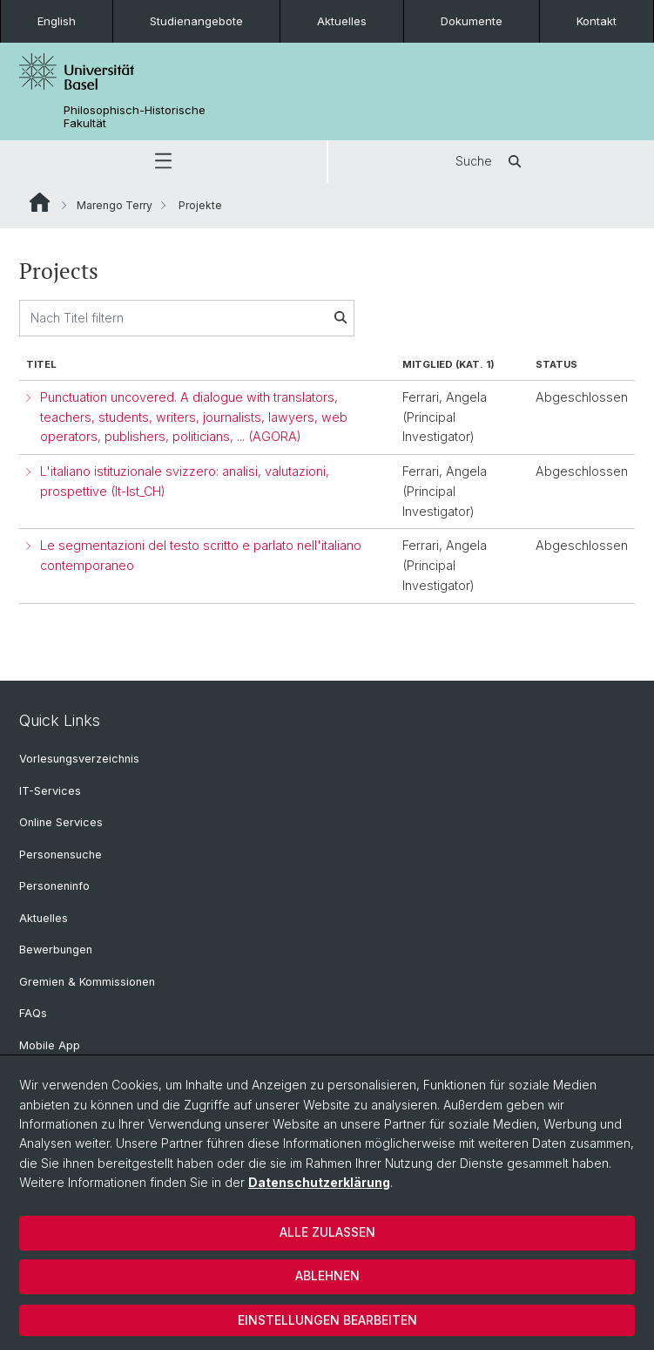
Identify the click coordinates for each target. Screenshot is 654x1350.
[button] (163, 161)
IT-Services (50, 790)
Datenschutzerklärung (319, 1182)
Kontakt (596, 21)
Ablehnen (327, 1275)
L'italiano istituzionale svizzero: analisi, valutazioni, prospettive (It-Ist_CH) (184, 481)
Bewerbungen (55, 949)
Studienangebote (196, 21)
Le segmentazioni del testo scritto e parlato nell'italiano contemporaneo (200, 555)
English (56, 21)
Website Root (40, 202)
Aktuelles (342, 21)
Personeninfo (54, 885)
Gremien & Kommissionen (87, 981)
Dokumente (471, 21)
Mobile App (49, 1045)
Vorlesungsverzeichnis (79, 758)
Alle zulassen (327, 1231)
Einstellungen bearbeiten (327, 1320)
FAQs (33, 1013)
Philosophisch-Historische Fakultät (135, 117)
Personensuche (60, 854)
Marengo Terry (114, 205)
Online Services (61, 822)
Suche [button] (491, 161)
